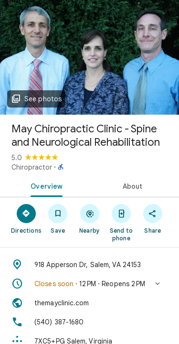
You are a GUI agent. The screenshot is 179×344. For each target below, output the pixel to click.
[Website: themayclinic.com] (89, 302)
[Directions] (26, 218)
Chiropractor (31, 167)
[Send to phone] (121, 222)
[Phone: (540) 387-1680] (89, 322)
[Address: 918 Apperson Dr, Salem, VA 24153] (89, 264)
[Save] (58, 218)
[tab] (45, 185)
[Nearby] (89, 218)
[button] (89, 283)
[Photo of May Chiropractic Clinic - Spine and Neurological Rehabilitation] (89, 57)
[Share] (152, 218)
